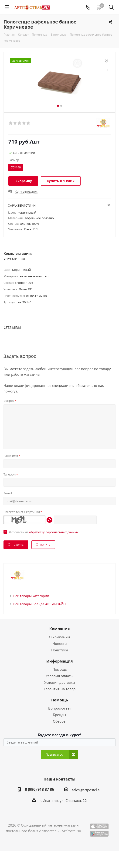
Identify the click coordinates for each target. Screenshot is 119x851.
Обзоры (59, 721)
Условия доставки (59, 682)
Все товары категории (31, 596)
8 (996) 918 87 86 (39, 789)
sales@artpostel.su (87, 789)
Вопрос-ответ (59, 708)
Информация (59, 661)
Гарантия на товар (59, 689)
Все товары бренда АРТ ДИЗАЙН (39, 604)
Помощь (59, 669)
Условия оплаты (59, 675)
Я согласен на (43, 532)
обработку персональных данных (53, 532)
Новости (59, 643)
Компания (59, 628)
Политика (59, 650)
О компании (59, 637)
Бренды (59, 714)
